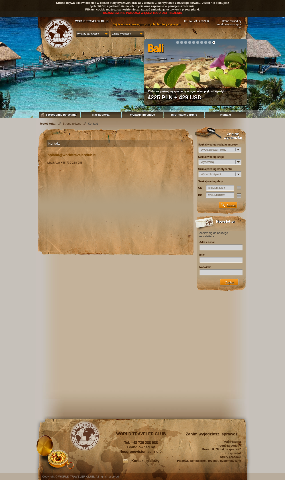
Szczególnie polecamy (59, 115)
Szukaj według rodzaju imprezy (218, 144)
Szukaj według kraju (211, 156)
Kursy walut (232, 453)
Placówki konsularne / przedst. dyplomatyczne (209, 460)
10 (214, 42)
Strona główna (72, 123)
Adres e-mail (207, 242)
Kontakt (225, 114)
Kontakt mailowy (145, 461)
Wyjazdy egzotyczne (88, 34)
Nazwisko (205, 267)
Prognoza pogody (228, 445)
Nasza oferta (101, 114)
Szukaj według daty (210, 181)
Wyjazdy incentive (142, 114)
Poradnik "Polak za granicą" (221, 449)
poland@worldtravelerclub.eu (72, 155)
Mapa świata (232, 441)
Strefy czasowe (230, 457)
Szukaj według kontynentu (215, 169)
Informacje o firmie (184, 114)
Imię (202, 254)
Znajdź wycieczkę (121, 34)
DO (200, 195)
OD (200, 187)
